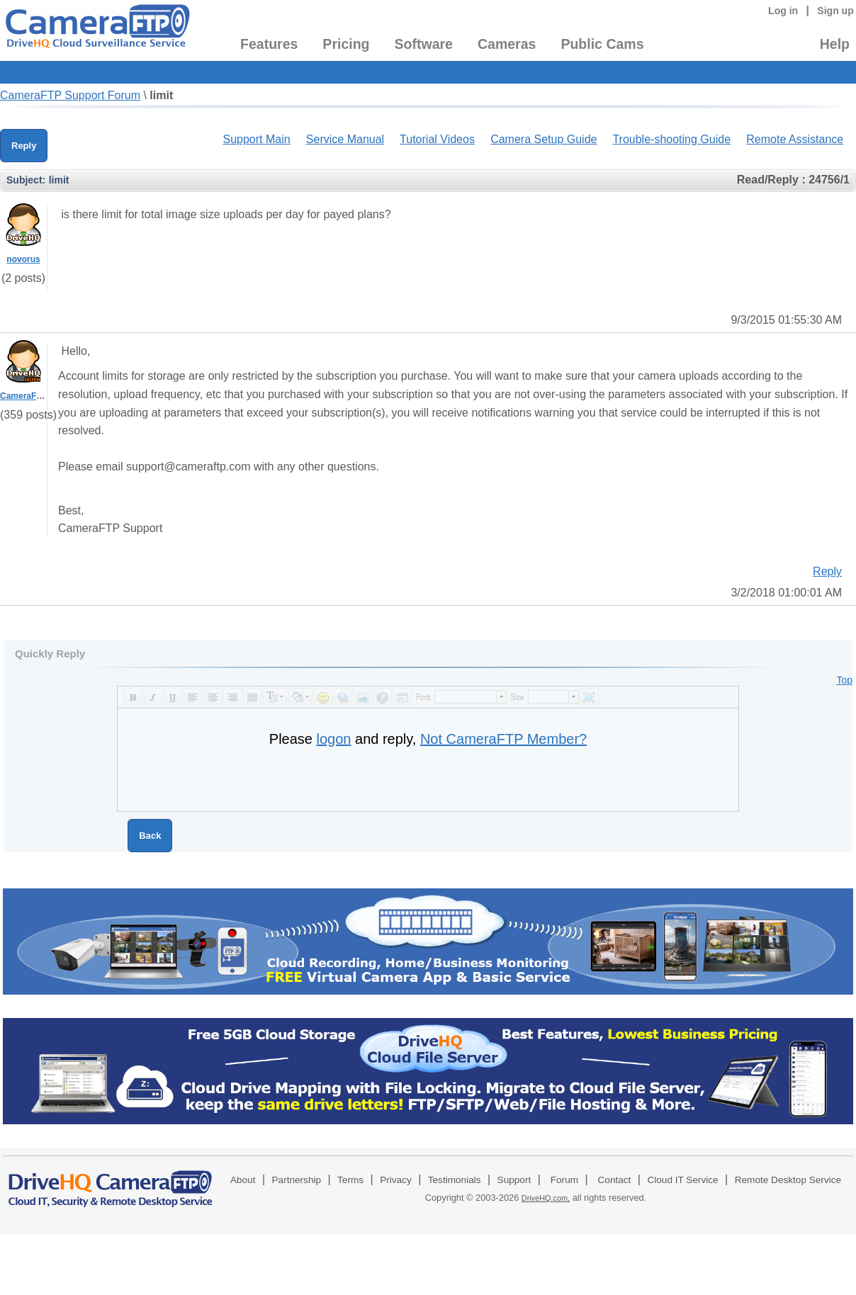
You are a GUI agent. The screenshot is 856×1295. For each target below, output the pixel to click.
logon (334, 739)
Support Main (256, 139)
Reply (23, 145)
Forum (564, 1180)
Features (269, 44)
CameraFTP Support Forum (70, 95)
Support (514, 1180)
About (243, 1180)
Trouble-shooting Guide (671, 139)
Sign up (835, 10)
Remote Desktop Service (788, 1180)
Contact (614, 1180)
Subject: (25, 180)
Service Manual (345, 139)
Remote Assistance (794, 139)
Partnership (297, 1180)
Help (835, 44)
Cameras (507, 44)
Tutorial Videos (437, 139)
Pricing (345, 44)
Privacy (396, 1180)
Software (424, 44)
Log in (783, 10)
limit (161, 95)
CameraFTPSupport (40, 396)
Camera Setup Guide (543, 139)
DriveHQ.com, (546, 1198)
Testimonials (454, 1180)
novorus (23, 259)
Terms (350, 1180)
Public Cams (602, 44)
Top (844, 680)
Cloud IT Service (682, 1180)
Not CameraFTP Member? (503, 739)
